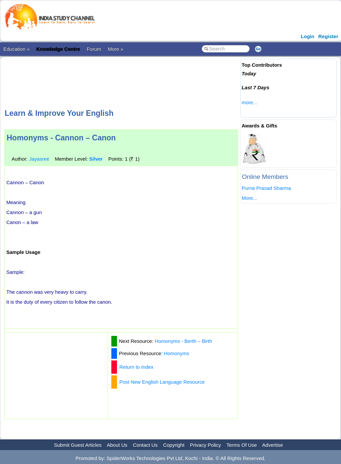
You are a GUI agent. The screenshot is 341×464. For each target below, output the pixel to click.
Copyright (173, 445)
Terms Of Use (241, 445)
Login (307, 36)
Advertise (272, 445)
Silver (96, 159)
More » (115, 49)
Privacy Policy (205, 445)
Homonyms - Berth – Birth (183, 341)
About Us (117, 445)
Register (328, 36)
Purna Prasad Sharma (266, 188)
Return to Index (136, 367)
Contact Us (145, 445)
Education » (16, 49)
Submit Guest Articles (77, 445)
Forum (94, 49)
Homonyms (176, 353)
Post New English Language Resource (162, 382)
